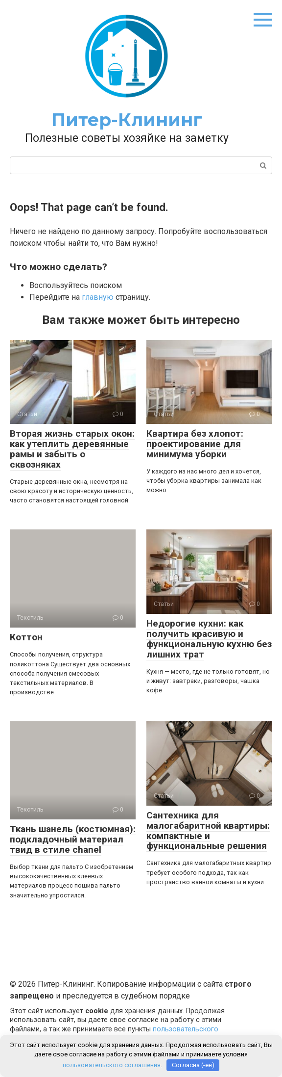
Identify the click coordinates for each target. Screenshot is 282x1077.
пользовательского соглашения (112, 1065)
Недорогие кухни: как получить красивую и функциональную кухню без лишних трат (209, 639)
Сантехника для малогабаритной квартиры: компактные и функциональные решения (208, 831)
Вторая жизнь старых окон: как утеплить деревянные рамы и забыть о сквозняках (72, 449)
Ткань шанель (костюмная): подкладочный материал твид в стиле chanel (73, 839)
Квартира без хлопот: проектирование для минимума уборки (194, 444)
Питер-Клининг (126, 120)
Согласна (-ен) (193, 1065)
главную (98, 297)
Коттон (26, 637)
